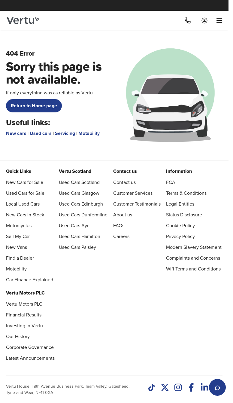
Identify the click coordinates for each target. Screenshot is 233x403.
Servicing (65, 133)
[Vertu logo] (23, 20)
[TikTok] (151, 388)
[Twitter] (165, 388)
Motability (89, 133)
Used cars (41, 133)
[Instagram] (178, 388)
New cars (16, 133)
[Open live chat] (217, 387)
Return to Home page (34, 105)
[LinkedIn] (204, 388)
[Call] (187, 20)
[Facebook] (191, 388)
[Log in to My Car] (204, 20)
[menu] (217, 20)
